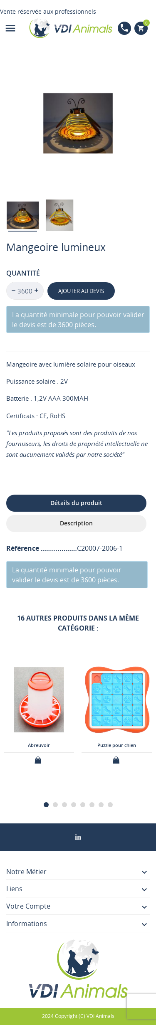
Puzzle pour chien (116, 745)
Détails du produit (76, 503)
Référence (23, 548)
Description (76, 523)
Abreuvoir (39, 745)
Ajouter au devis (81, 291)
